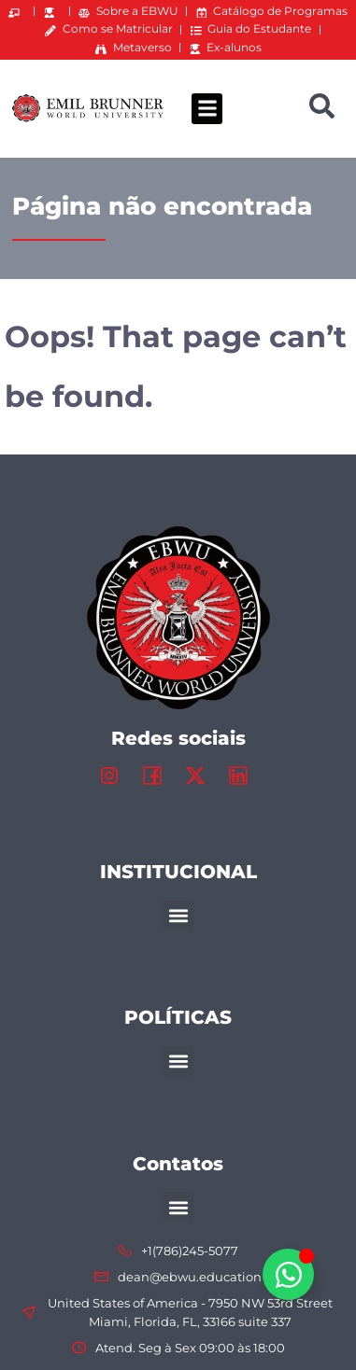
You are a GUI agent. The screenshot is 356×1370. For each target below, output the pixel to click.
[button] (207, 108)
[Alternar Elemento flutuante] (288, 1274)
